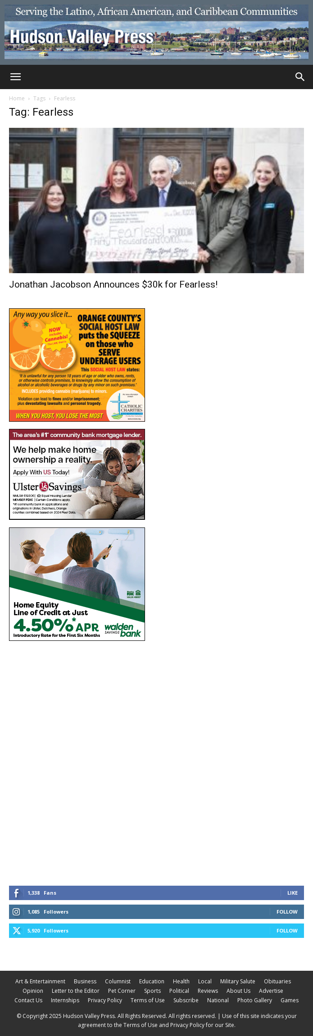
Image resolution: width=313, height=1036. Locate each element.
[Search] (300, 77)
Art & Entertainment (40, 981)
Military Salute (237, 981)
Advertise (271, 991)
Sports (152, 991)
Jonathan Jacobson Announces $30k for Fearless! (113, 284)
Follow (287, 911)
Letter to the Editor (76, 991)
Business (85, 981)
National (218, 1000)
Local (205, 981)
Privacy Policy (105, 1000)
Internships (65, 1000)
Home (17, 98)
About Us (238, 991)
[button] (15, 77)
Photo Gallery (254, 1000)
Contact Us (28, 1000)
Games (290, 1000)
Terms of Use (148, 1000)
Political (179, 991)
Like (292, 892)
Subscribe (186, 1000)
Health (181, 981)
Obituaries (277, 981)
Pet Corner (122, 991)
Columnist (118, 981)
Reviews (208, 991)
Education (151, 981)
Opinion (33, 991)
